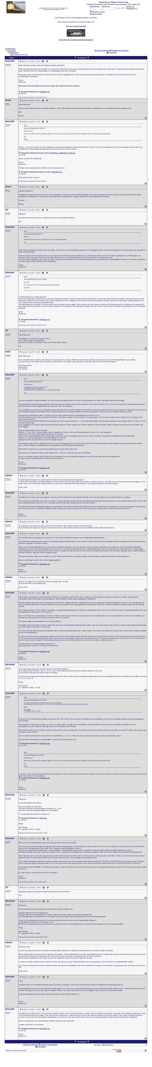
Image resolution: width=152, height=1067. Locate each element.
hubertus (8, 475)
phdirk (7, 351)
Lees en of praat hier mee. (76, 26)
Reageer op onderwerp (120, 50)
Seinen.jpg (43, 818)
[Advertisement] (76, 1060)
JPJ (6, 209)
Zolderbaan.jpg (44, 743)
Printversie (113, 52)
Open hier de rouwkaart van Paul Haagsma (76, 40)
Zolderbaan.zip (44, 92)
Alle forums (11, 49)
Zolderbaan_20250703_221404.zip (62, 153)
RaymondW (9, 61)
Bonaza (8, 100)
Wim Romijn (10, 664)
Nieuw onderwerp (103, 50)
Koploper (12, 51)
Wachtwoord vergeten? (96, 14)
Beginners (14, 53)
